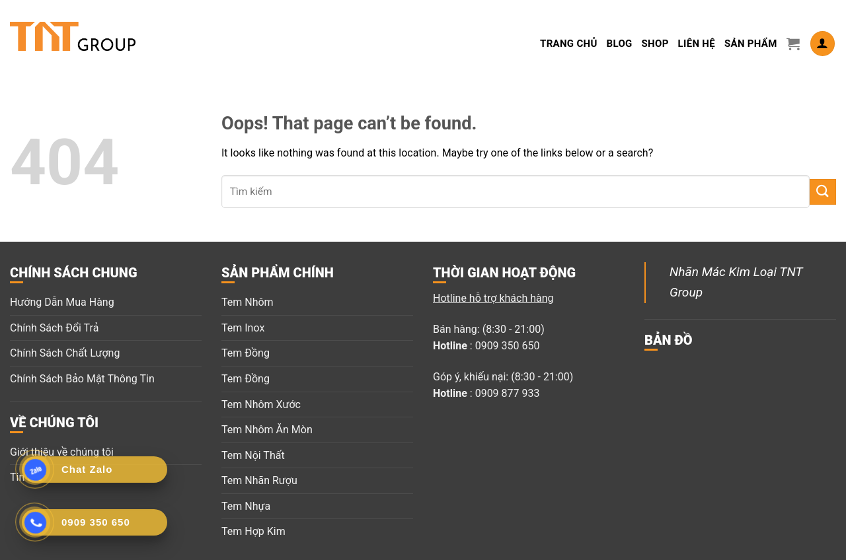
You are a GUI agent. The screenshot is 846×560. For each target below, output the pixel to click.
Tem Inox (242, 328)
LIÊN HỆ (696, 44)
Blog (620, 44)
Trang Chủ (568, 44)
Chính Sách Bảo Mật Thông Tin (82, 378)
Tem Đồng (245, 353)
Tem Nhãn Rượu (259, 480)
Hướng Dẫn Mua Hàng (62, 302)
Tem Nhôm (247, 302)
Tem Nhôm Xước (261, 404)
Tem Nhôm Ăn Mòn (267, 429)
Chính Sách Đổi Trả (54, 328)
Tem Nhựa (245, 506)
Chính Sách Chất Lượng (65, 353)
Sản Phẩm (750, 44)
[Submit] (823, 192)
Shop (655, 44)
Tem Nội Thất (253, 455)
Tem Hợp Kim (253, 531)
